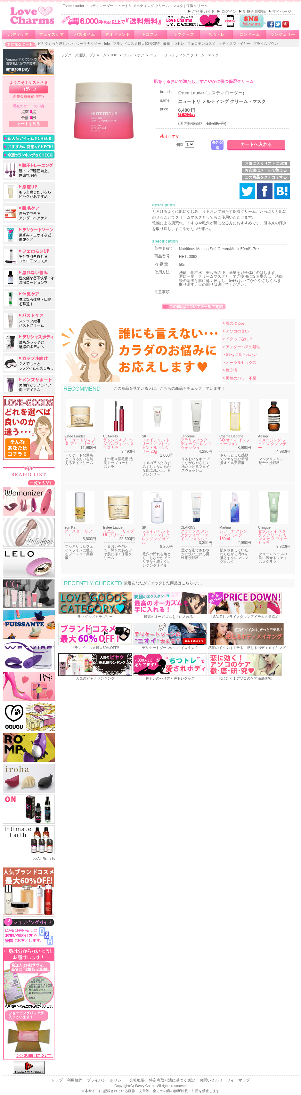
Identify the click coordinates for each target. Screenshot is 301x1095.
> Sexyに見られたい (240, 354)
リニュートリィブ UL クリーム (118, 533)
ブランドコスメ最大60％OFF (137, 43)
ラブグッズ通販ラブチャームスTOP (89, 55)
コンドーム (249, 34)
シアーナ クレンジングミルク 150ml (233, 535)
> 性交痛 (230, 370)
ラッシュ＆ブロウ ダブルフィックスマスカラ (118, 444)
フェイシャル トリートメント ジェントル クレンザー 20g (156, 446)
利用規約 (75, 1080)
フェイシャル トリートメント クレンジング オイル (156, 537)
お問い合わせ (211, 1080)
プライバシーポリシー (106, 1080)
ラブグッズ (183, 34)
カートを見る (28, 124)
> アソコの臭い (236, 331)
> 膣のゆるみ (234, 323)
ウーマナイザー (89, 43)
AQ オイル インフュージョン (234, 442)
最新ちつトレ (174, 43)
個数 (180, 144)
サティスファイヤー (235, 43)
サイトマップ (238, 1080)
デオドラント (117, 34)
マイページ (281, 11)
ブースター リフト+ (78, 533)
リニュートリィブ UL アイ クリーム (79, 442)
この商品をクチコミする (266, 177)
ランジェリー (282, 34)
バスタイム (84, 34)
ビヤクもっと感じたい (56, 43)
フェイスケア (51, 34)
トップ (57, 1080)
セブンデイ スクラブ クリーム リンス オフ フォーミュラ (272, 537)
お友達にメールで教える (266, 170)
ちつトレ (216, 34)
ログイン (229, 11)
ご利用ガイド (204, 11)
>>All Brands (44, 859)
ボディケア (18, 34)
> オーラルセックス (239, 362)
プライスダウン (265, 43)
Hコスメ (151, 34)
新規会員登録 (255, 11)
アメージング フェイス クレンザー (272, 444)
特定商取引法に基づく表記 (172, 1080)
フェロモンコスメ (201, 43)
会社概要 (137, 1080)
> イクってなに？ (238, 339)
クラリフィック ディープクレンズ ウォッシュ (196, 444)
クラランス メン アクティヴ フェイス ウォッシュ (194, 535)
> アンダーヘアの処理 (241, 347)
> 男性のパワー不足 (239, 378)
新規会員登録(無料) (28, 96)
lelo (107, 43)
